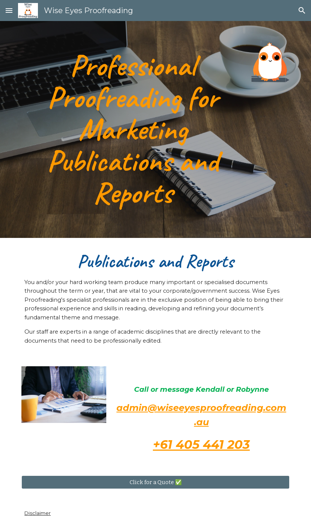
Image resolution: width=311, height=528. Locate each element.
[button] (9, 10)
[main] (132, 129)
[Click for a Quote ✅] (155, 482)
